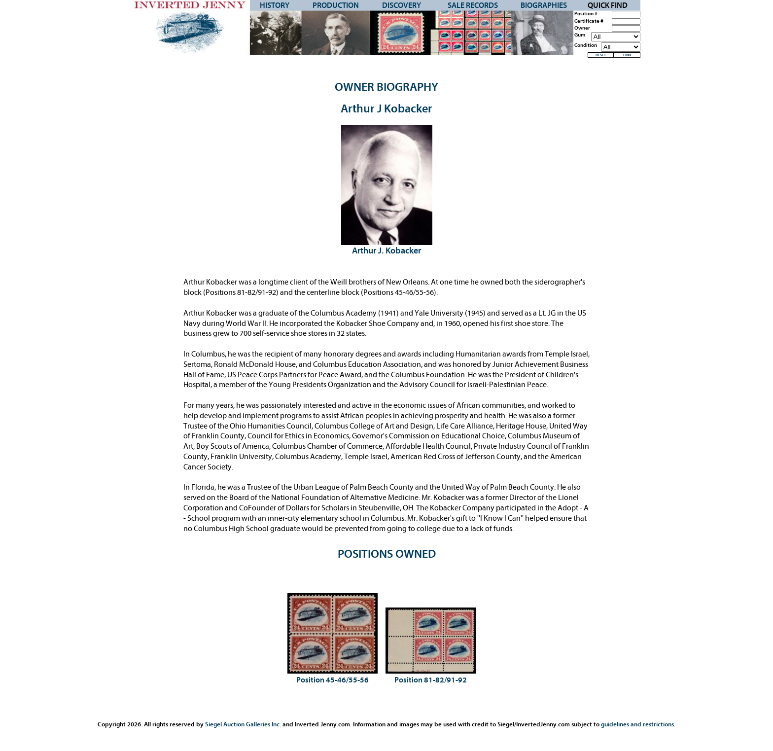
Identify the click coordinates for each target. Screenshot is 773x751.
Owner (582, 28)
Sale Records (473, 5)
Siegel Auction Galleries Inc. (243, 724)
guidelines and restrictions (637, 724)
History (274, 5)
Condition (585, 45)
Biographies (544, 5)
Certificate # (588, 21)
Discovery (401, 5)
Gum (579, 35)
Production (336, 5)
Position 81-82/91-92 (430, 680)
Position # (585, 14)
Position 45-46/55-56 (332, 680)
